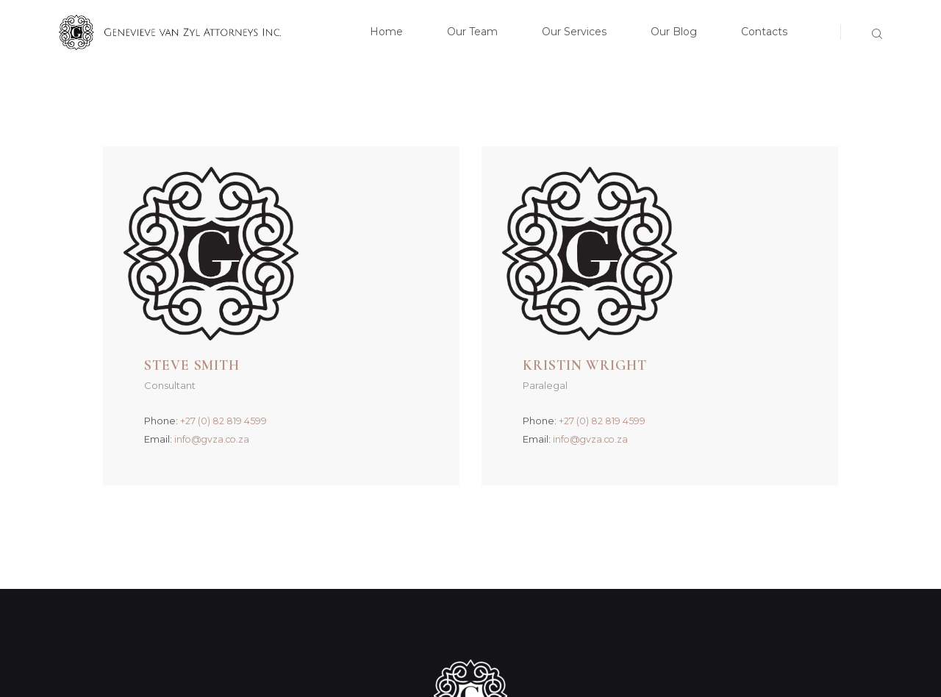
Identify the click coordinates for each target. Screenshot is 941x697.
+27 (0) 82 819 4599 (358, 248)
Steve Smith (330, 193)
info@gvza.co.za (348, 267)
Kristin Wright (725, 193)
